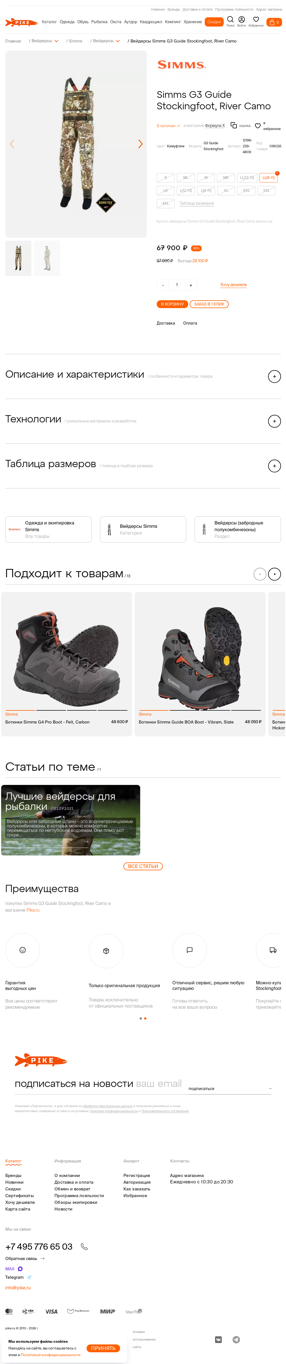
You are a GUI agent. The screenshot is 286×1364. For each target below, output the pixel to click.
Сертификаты (19, 1195)
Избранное (135, 1195)
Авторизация (137, 1181)
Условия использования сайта (144, 1339)
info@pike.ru (18, 1287)
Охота (115, 22)
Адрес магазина (269, 9)
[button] (140, 144)
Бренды (174, 9)
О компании (67, 1175)
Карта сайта (17, 1208)
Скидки (214, 22)
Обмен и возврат (72, 1188)
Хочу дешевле (233, 284)
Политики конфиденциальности (114, 1110)
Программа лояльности (234, 9)
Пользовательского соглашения (165, 1110)
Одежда (67, 22)
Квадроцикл (151, 22)
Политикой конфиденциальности (50, 1355)
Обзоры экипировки (75, 1202)
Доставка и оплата (198, 9)
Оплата (190, 323)
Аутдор (130, 22)
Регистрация (136, 1175)
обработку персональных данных (107, 1105)
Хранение (193, 22)
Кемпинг (173, 22)
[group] (76, 144)
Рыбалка (99, 22)
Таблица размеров (197, 203)
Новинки (158, 9)
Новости (63, 1208)
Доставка (166, 323)
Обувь (83, 22)
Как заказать (137, 1188)
